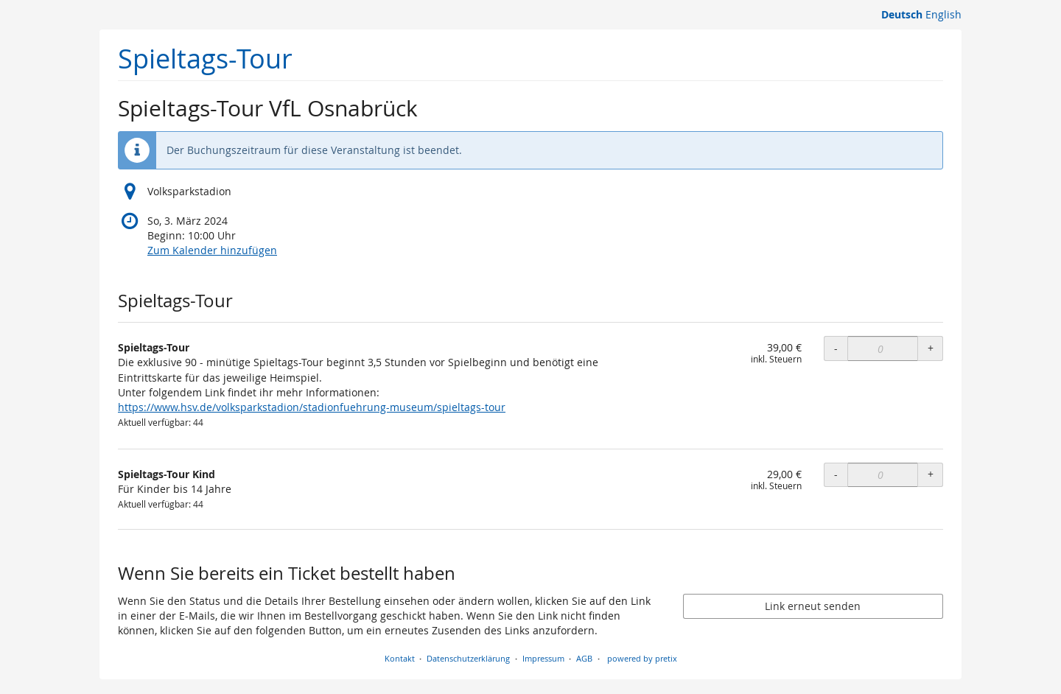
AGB (584, 658)
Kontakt (400, 658)
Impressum (543, 658)
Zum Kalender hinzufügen (212, 250)
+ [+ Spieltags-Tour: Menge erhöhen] (931, 348)
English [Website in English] (943, 14)
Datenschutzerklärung (468, 658)
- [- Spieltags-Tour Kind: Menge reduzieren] (836, 474)
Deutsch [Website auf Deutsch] (901, 14)
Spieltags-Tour (205, 59)
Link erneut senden (813, 606)
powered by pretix (642, 658)
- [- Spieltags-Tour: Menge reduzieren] (836, 348)
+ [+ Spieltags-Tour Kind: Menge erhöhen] (931, 474)
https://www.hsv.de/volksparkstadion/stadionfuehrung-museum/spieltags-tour (311, 407)
